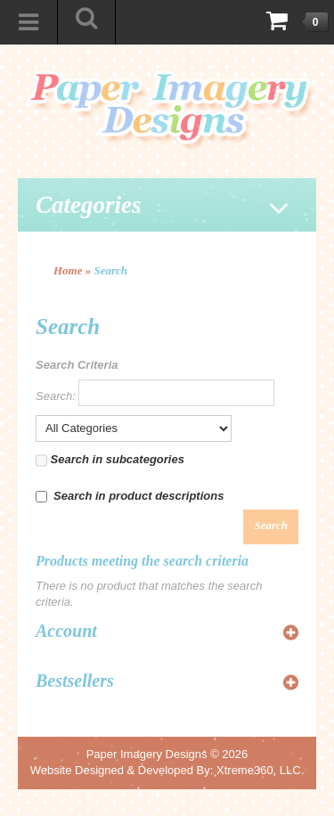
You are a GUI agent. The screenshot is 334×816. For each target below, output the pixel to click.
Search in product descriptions (130, 495)
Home (68, 270)
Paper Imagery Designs (147, 754)
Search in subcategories (110, 460)
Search (111, 270)
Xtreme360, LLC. (260, 770)
